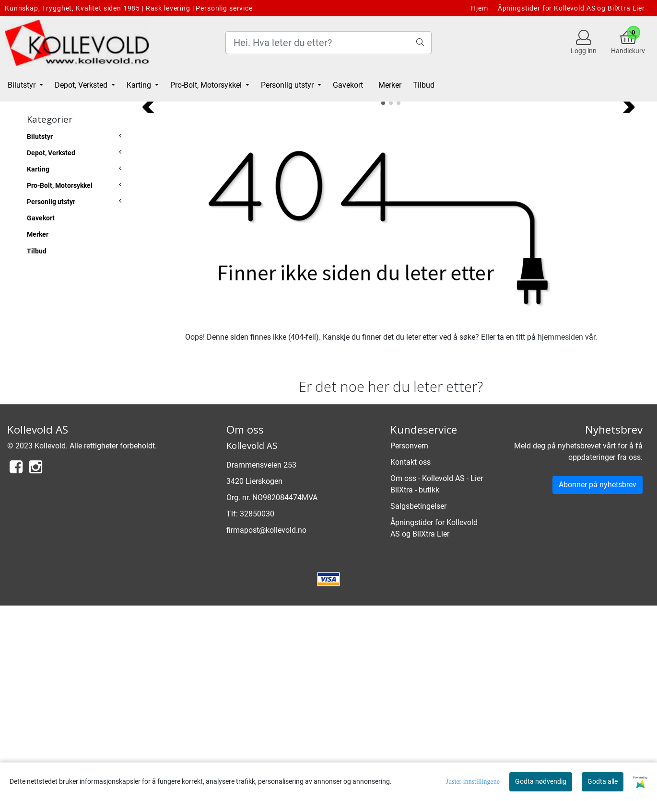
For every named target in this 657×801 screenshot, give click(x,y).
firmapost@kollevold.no (266, 725)
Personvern (409, 640)
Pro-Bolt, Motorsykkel (207, 85)
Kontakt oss (410, 657)
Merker (389, 85)
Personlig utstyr (288, 85)
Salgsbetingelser (418, 701)
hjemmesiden (560, 532)
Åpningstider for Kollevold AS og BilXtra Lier (571, 8)
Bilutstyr (22, 85)
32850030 (257, 709)
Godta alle (602, 781)
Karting (140, 85)
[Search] (328, 42)
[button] (383, 298)
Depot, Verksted (82, 85)
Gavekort (348, 85)
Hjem (479, 8)
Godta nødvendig (540, 781)
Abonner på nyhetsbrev (597, 679)
